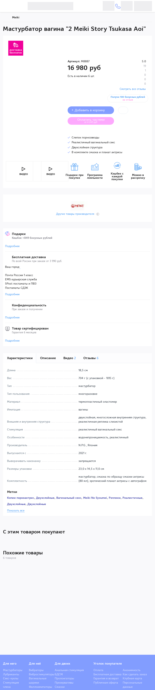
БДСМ (59, 674)
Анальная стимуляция (69, 670)
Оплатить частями (94, 120)
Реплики (115, 498)
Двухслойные (45, 498)
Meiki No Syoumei (95, 498)
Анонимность (131, 670)
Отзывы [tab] (90, 358)
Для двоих (62, 664)
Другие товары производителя (75, 214)
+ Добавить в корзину (90, 110)
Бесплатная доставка (107, 674)
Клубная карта (132, 678)
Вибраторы (36, 670)
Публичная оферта (105, 682)
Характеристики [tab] (20, 358)
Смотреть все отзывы (133, 89)
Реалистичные (132, 498)
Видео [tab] (69, 358)
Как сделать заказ (135, 674)
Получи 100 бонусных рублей (128, 98)
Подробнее (12, 246)
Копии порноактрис (20, 498)
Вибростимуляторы (41, 674)
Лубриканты (11, 674)
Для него (10, 664)
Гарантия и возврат (106, 678)
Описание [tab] (48, 358)
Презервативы (64, 682)
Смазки (60, 687)
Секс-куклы (10, 678)
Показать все (15, 510)
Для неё (35, 664)
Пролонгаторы (64, 678)
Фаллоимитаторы (40, 687)
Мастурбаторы (12, 670)
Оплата (98, 670)
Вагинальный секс (68, 498)
